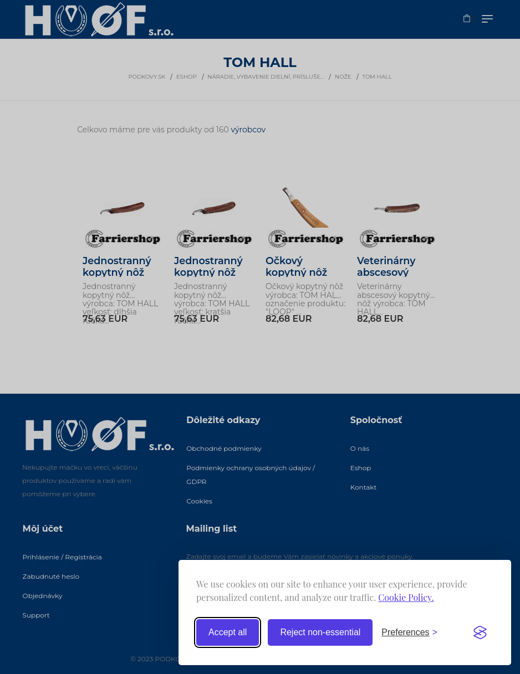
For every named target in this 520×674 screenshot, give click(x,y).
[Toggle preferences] (409, 632)
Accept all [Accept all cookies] (227, 632)
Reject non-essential (320, 632)
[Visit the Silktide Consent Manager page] (480, 632)
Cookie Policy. (406, 597)
